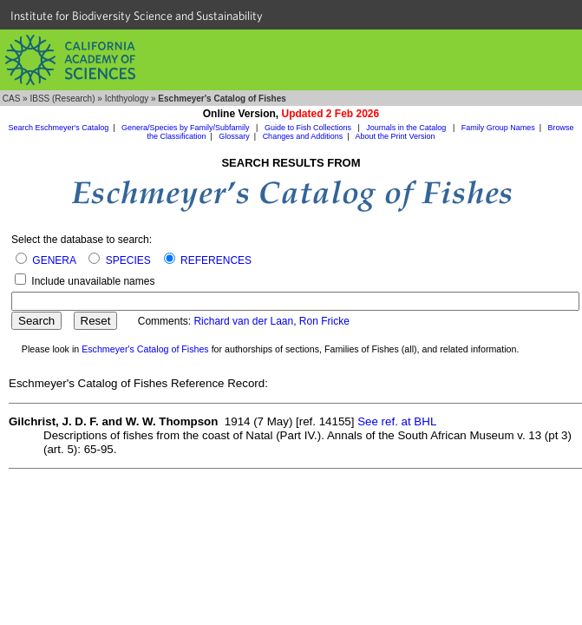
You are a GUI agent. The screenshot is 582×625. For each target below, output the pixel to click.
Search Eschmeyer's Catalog (58, 127)
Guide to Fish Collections (309, 127)
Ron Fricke (324, 321)
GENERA (53, 260)
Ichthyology (127, 98)
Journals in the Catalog (407, 127)
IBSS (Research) (62, 98)
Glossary (234, 136)
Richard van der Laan (243, 321)
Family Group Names (498, 127)
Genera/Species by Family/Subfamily (186, 127)
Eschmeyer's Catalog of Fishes (145, 349)
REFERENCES (216, 260)
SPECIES (128, 260)
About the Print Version (395, 136)
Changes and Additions (303, 136)
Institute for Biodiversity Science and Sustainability (136, 16)
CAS (12, 98)
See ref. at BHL (396, 421)
